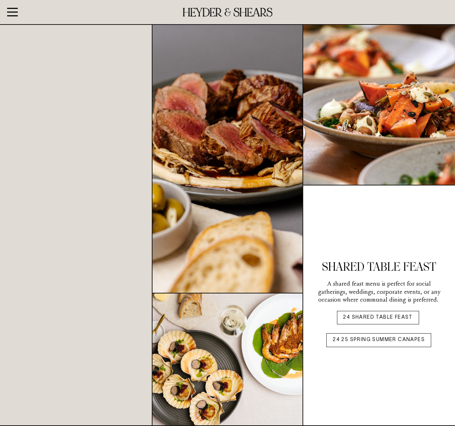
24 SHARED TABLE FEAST (377, 317)
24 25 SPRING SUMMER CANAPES (379, 340)
